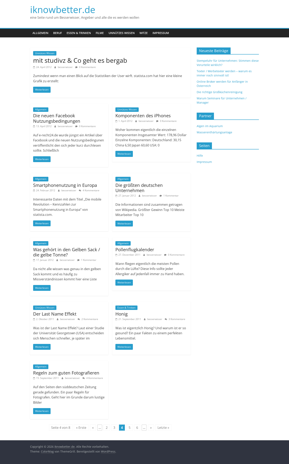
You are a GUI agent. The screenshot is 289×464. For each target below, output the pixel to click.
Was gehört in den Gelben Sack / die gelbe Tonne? (66, 252)
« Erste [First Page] (81, 427)
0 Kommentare (85, 67)
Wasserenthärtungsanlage (214, 132)
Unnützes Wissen (122, 33)
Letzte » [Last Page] (163, 427)
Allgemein (40, 33)
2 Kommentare (88, 319)
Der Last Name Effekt (54, 314)
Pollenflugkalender (134, 249)
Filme (100, 33)
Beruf (57, 33)
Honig (121, 314)
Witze (143, 33)
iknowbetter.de (62, 9)
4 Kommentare (89, 190)
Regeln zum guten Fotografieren (66, 373)
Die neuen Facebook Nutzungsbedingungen (56, 118)
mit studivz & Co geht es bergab (80, 60)
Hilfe (200, 155)
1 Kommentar (169, 195)
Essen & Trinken (79, 33)
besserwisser (65, 67)
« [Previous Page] (93, 427)
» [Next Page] (151, 427)
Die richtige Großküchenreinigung (219, 92)
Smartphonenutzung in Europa (65, 185)
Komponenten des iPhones (143, 115)
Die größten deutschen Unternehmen (139, 187)
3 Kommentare (175, 319)
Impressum (161, 33)
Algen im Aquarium (210, 126)
